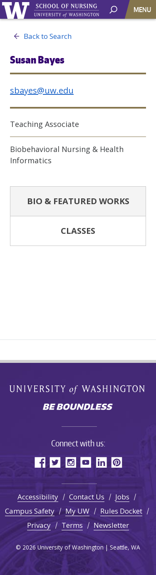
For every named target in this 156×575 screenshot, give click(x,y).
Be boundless (78, 408)
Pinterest (116, 462)
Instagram (70, 462)
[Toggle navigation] (143, 9)
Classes (78, 230)
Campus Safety (29, 511)
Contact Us (86, 497)
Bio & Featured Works (78, 201)
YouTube (86, 462)
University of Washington (17, 9)
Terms (72, 525)
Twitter (55, 462)
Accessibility (37, 497)
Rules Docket (121, 511)
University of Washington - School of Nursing (66, 10)
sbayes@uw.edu (42, 90)
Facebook (39, 462)
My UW (77, 511)
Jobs (122, 497)
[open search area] (113, 9)
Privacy (39, 525)
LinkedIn (101, 462)
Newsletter (111, 525)
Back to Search (41, 36)
